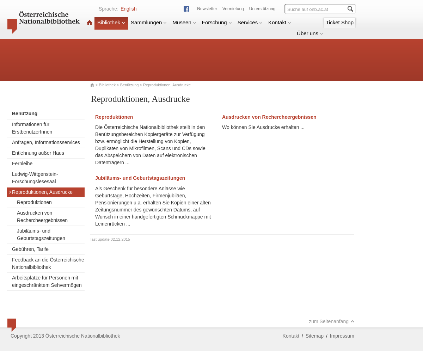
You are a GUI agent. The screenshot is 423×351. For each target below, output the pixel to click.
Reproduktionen (34, 202)
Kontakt (279, 22)
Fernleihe (22, 163)
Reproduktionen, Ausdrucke (40, 192)
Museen (184, 22)
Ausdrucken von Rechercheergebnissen (42, 216)
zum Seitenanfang (332, 321)
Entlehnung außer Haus (38, 153)
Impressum (342, 336)
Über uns (310, 33)
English (129, 9)
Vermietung (233, 8)
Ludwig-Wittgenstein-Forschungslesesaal (35, 177)
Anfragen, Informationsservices (46, 142)
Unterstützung (262, 8)
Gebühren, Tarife (30, 249)
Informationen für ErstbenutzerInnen (32, 128)
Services (250, 22)
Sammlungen (149, 22)
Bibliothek (111, 22)
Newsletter (207, 8)
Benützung (129, 85)
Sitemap (315, 336)
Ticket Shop (340, 22)
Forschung (217, 22)
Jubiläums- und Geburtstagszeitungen (41, 234)
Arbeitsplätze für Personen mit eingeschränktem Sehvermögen (47, 281)
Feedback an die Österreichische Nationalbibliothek (48, 263)
